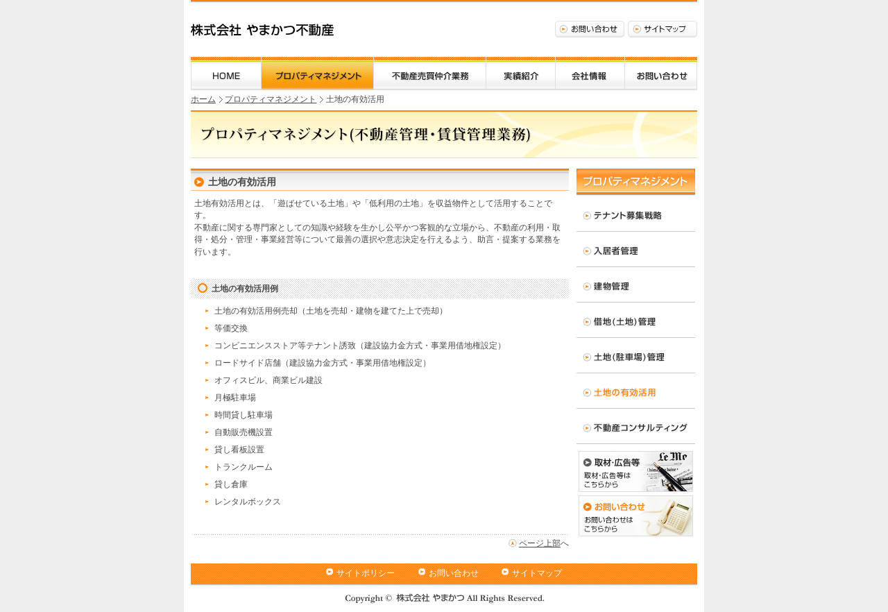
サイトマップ (662, 29)
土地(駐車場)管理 (636, 355)
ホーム (226, 73)
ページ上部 (540, 543)
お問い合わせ (589, 29)
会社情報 (590, 73)
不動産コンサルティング (636, 426)
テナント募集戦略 (636, 213)
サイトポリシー (365, 573)
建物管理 (636, 284)
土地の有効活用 (636, 390)
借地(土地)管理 (636, 320)
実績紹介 (520, 73)
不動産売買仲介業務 (430, 73)
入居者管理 (636, 249)
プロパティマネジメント (317, 73)
